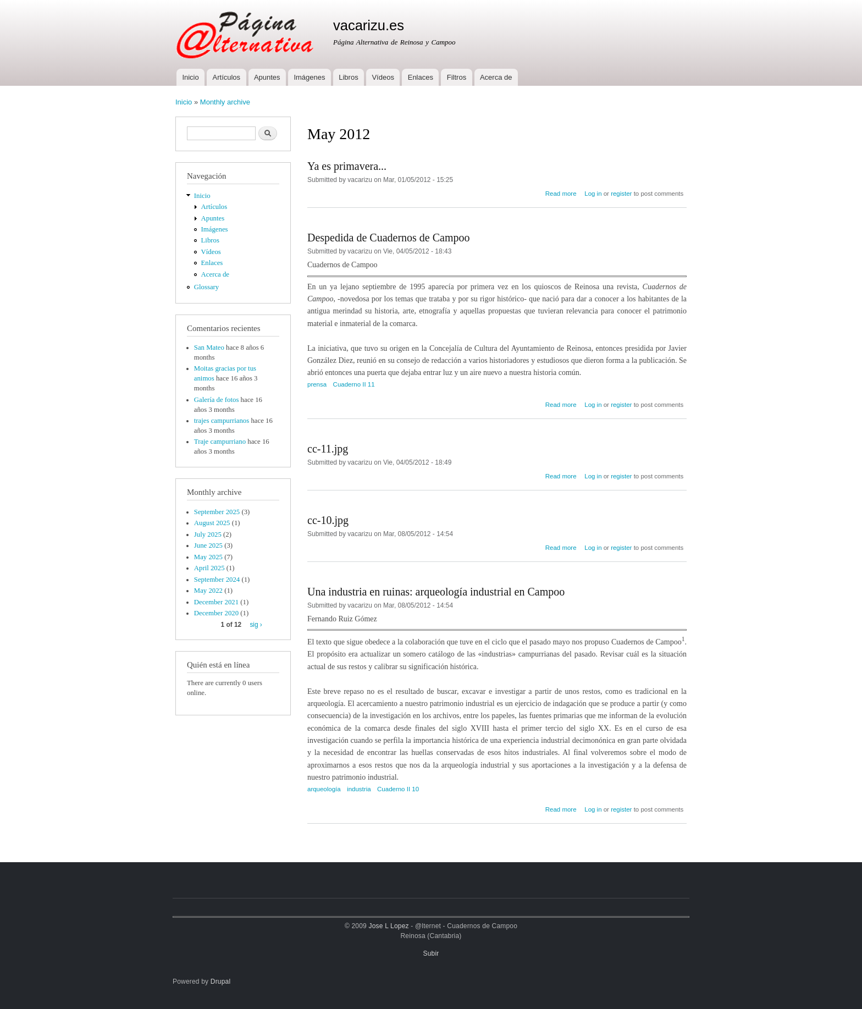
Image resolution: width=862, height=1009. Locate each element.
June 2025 (208, 545)
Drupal (221, 981)
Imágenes (309, 77)
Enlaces (420, 77)
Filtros (456, 77)
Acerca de (496, 77)
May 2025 (208, 557)
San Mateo (209, 347)
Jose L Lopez (389, 926)
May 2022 (208, 590)
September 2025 (217, 512)
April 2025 (209, 568)
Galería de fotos (216, 400)
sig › (256, 624)
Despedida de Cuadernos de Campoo (388, 237)
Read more (561, 193)
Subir (431, 953)
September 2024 (217, 579)
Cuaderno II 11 (354, 384)
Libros (348, 77)
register (621, 193)
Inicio (190, 77)
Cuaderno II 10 (398, 789)
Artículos (227, 77)
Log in (592, 193)
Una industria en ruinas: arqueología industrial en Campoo (436, 592)
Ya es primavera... (346, 166)
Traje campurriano (220, 441)
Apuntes (267, 77)
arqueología (324, 789)
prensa (317, 384)
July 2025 (208, 534)
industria (359, 789)
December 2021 (216, 602)
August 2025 (212, 523)
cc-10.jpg (328, 520)
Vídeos (383, 77)
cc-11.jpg (327, 449)
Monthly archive (225, 102)
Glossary (206, 287)
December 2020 (216, 613)
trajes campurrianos (221, 420)
